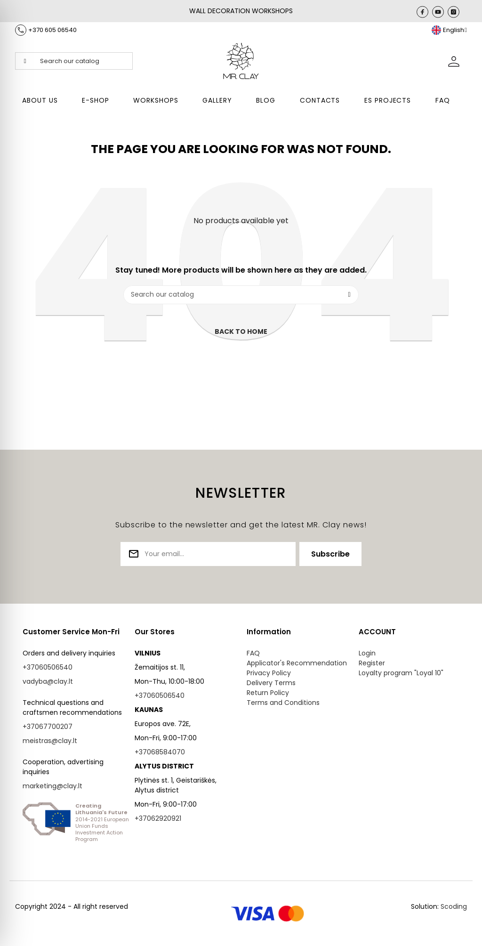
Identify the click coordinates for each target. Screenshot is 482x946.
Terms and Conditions (283, 702)
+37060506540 (47, 667)
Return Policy (268, 692)
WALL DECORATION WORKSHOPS (241, 11)
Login (367, 653)
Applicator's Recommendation (297, 663)
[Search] (241, 294)
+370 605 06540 (52, 29)
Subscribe (330, 554)
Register (372, 663)
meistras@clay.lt (50, 740)
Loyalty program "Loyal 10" (401, 673)
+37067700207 (47, 726)
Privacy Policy (269, 673)
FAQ (253, 653)
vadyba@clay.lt (48, 681)
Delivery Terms (271, 682)
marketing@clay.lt (52, 786)
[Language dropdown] (449, 30)
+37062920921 (158, 818)
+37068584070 (160, 752)
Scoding (454, 906)
